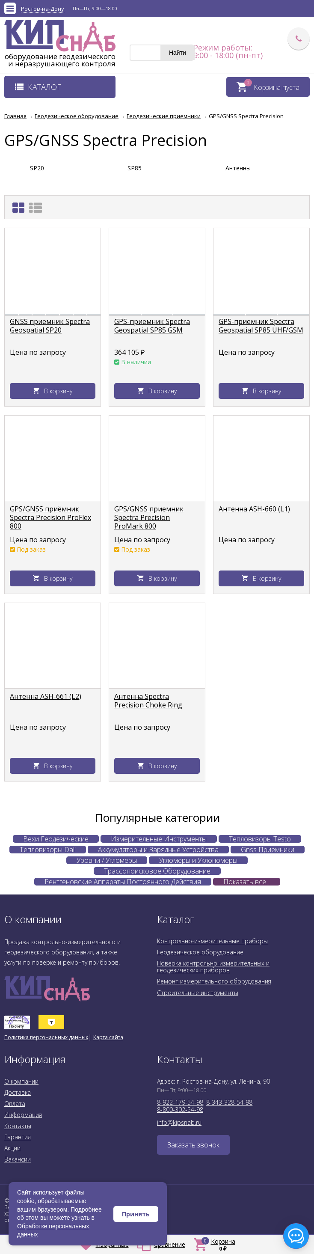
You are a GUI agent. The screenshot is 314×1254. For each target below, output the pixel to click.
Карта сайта (108, 1037)
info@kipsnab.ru (179, 1122)
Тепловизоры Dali (48, 849)
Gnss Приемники (267, 849)
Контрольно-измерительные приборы (212, 941)
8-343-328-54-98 (229, 1102)
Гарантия (17, 1137)
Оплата (14, 1103)
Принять (136, 1214)
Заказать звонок (193, 1145)
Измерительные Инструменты (159, 839)
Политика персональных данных (46, 1037)
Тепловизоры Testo (260, 839)
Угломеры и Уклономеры (198, 860)
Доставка (17, 1092)
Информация (23, 1115)
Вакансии (17, 1159)
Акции (12, 1148)
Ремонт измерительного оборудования (214, 981)
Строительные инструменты (197, 993)
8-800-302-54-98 (180, 1109)
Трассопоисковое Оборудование (157, 871)
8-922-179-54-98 (180, 1102)
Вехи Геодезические (56, 839)
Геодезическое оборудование (200, 952)
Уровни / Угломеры (107, 860)
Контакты (17, 1126)
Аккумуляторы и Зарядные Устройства (158, 849)
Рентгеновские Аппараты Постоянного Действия (122, 882)
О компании (21, 1081)
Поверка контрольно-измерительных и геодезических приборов (213, 966)
